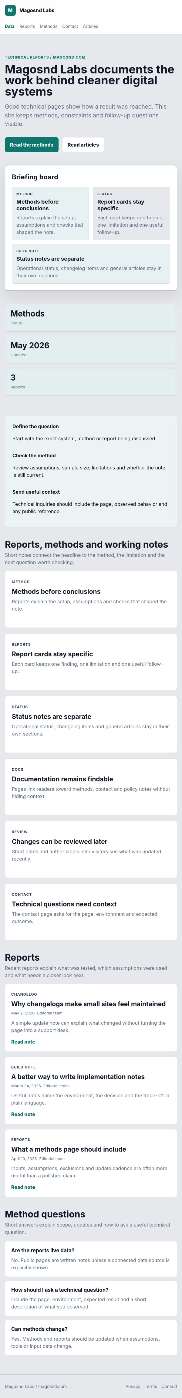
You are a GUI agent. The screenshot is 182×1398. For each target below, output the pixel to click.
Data (10, 26)
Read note (23, 1042)
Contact (70, 26)
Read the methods (31, 145)
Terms (151, 1386)
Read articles (83, 145)
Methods (48, 26)
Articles (90, 26)
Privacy (133, 1386)
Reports (27, 26)
